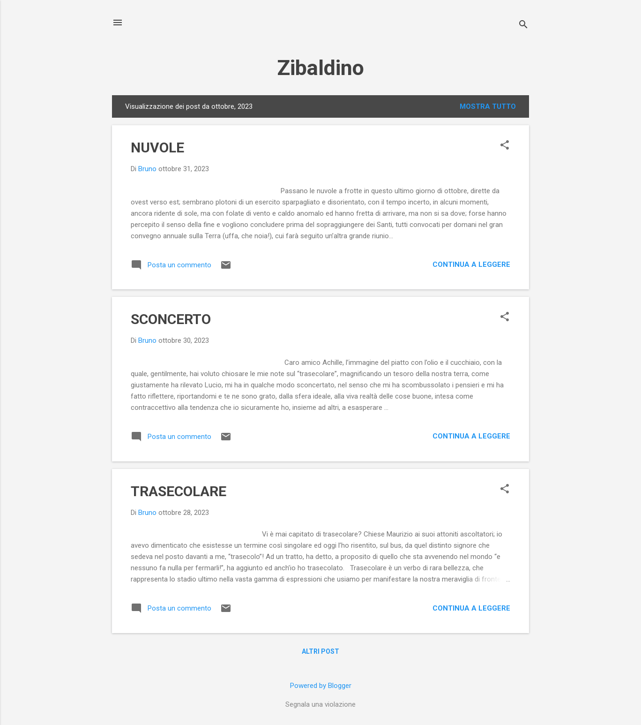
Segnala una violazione (320, 704)
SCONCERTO (171, 319)
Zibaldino (320, 67)
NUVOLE (157, 147)
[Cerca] (523, 25)
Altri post (320, 651)
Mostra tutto (488, 106)
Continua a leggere (471, 264)
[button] (504, 145)
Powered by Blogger (320, 685)
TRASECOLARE (178, 491)
